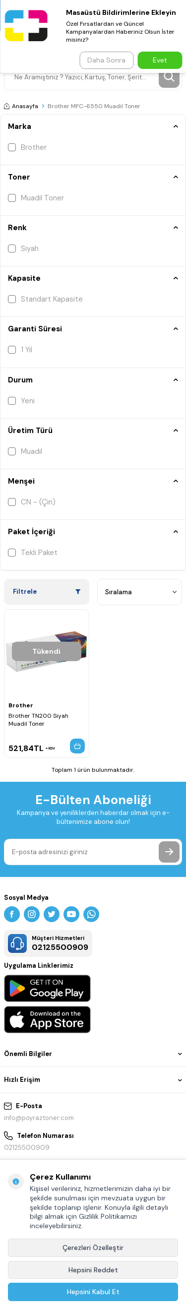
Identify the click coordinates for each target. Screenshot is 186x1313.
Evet (160, 60)
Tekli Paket (33, 553)
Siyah (23, 248)
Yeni (21, 401)
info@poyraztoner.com (39, 1118)
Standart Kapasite (45, 299)
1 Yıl (20, 350)
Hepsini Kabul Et (93, 1291)
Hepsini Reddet (93, 1269)
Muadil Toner (36, 198)
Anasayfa (21, 106)
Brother (27, 147)
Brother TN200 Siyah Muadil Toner (38, 720)
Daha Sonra (106, 60)
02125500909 (27, 1147)
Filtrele (46, 591)
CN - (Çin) (32, 502)
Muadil (25, 451)
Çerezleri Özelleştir (93, 1247)
